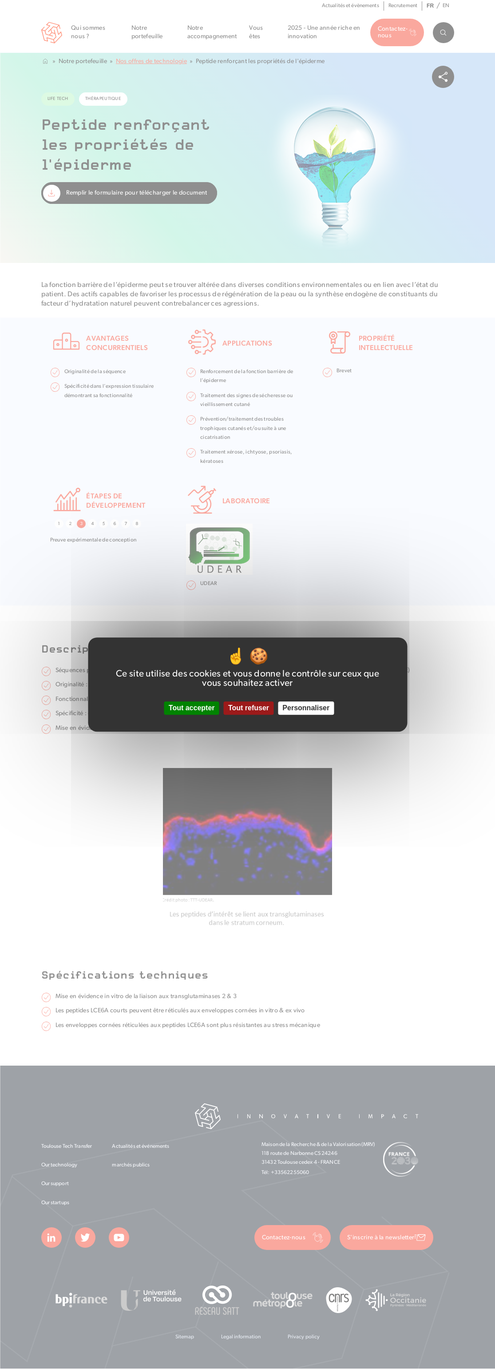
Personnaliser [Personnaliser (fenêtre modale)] (305, 708)
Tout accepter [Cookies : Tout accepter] (192, 708)
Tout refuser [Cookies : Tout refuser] (248, 708)
